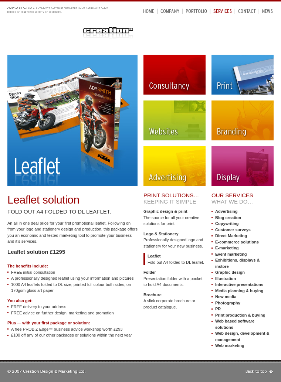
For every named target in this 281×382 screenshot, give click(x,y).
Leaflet (154, 256)
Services (222, 10)
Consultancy (174, 75)
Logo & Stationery (161, 234)
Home (149, 10)
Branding (242, 120)
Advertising (174, 166)
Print (242, 75)
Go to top (260, 372)
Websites (174, 120)
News (267, 10)
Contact (247, 10)
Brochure (152, 295)
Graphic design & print (165, 211)
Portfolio (196, 10)
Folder (149, 272)
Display (242, 166)
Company (170, 10)
